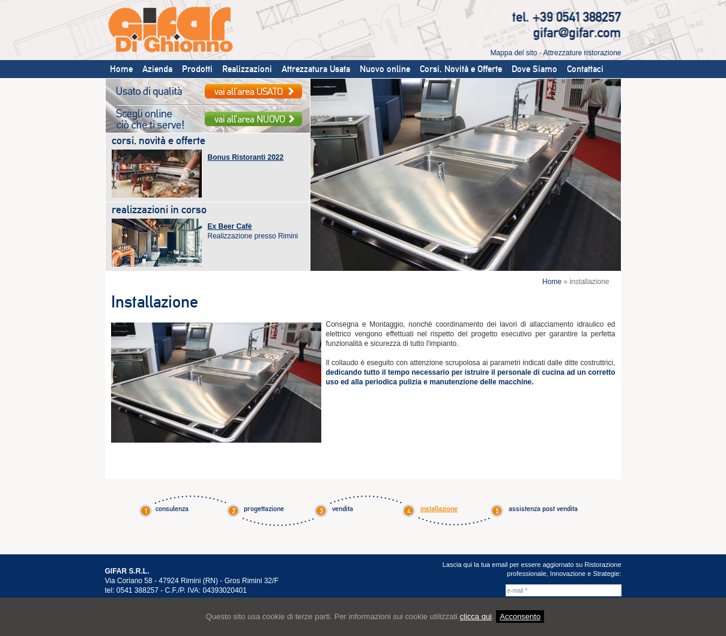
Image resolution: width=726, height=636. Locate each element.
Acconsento (520, 616)
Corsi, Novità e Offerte (461, 69)
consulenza (172, 508)
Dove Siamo (534, 69)
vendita (342, 508)
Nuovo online (385, 69)
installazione (439, 508)
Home (121, 69)
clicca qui (476, 616)
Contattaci (585, 69)
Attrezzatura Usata (316, 69)
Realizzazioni (247, 69)
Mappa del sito (513, 53)
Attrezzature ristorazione (582, 53)
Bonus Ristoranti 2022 (246, 157)
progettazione (264, 508)
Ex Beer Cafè (230, 226)
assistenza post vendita (543, 508)
